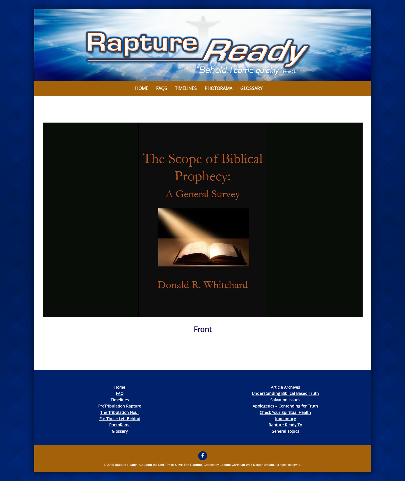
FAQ (119, 393)
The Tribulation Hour (119, 412)
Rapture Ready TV (285, 424)
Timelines (186, 88)
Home (141, 88)
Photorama (218, 88)
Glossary (251, 88)
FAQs (161, 88)
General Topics (285, 431)
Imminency (285, 418)
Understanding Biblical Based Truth (285, 393)
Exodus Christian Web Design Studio (246, 464)
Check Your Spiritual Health (285, 412)
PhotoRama (120, 424)
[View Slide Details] (202, 45)
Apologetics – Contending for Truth (285, 406)
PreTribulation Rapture (119, 406)
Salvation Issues (285, 399)
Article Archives (285, 387)
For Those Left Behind (119, 418)
